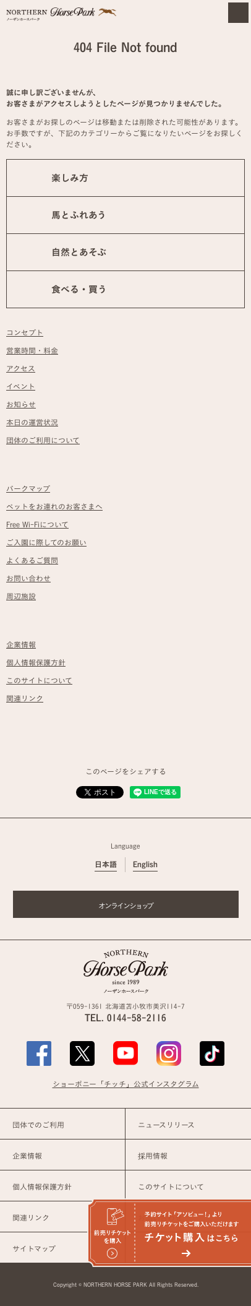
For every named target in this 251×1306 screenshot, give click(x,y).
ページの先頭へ (229, 817)
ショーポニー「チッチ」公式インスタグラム (126, 1084)
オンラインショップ (126, 905)
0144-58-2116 (136, 1018)
